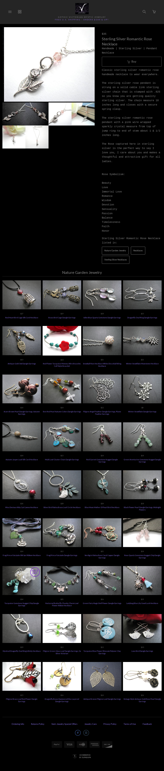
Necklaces (138, 250)
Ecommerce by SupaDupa (85, 756)
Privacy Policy (109, 724)
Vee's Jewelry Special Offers (64, 724)
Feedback (147, 724)
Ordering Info (18, 724)
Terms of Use (129, 724)
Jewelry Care (90, 724)
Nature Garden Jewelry (115, 250)
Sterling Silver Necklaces (115, 259)
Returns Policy (37, 724)
